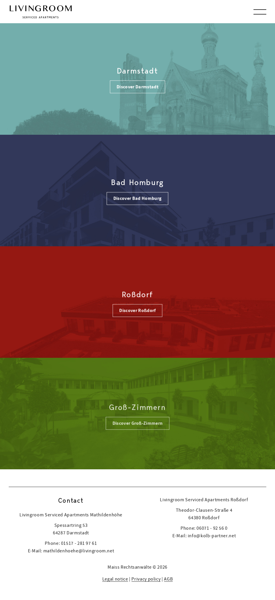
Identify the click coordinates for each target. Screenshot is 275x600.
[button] (259, 11)
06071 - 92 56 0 (212, 528)
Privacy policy (145, 579)
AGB (168, 579)
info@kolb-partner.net (212, 535)
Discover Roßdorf (137, 311)
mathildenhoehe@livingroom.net (78, 551)
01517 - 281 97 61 (79, 543)
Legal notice (115, 579)
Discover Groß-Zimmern (137, 424)
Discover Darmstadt (137, 86)
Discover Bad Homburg (137, 199)
